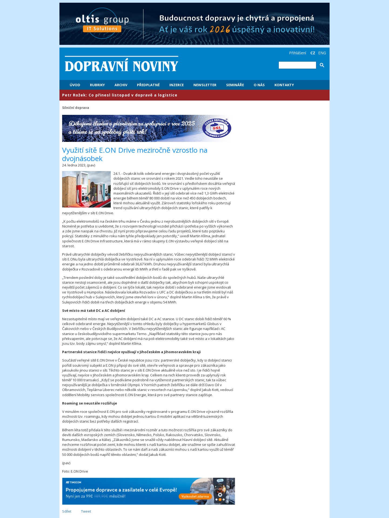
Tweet (86, 511)
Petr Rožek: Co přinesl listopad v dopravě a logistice (119, 95)
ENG (322, 52)
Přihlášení (297, 52)
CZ (312, 52)
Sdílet (66, 511)
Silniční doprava (75, 107)
